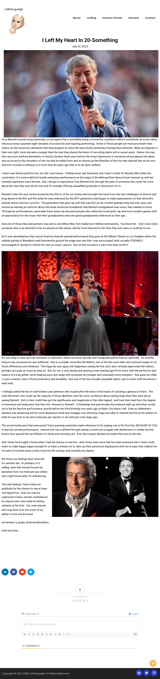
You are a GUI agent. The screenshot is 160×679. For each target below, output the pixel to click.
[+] (68, 634)
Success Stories (112, 17)
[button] (5, 571)
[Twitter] (146, 673)
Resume (134, 17)
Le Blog (91, 17)
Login (133, 613)
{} (64, 634)
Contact (150, 17)
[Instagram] (154, 673)
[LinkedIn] (139, 673)
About (76, 17)
